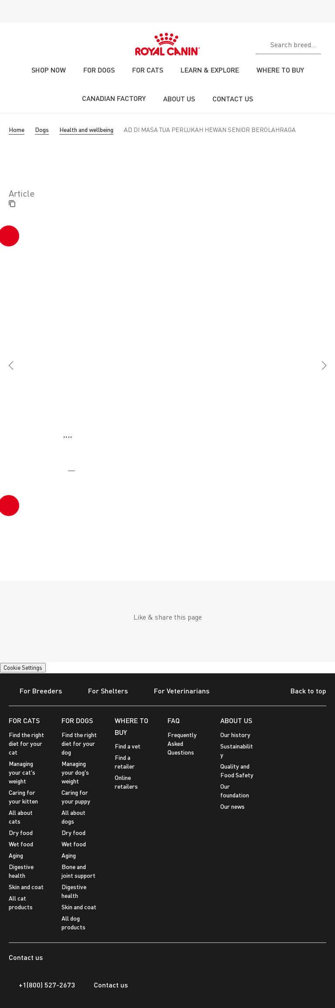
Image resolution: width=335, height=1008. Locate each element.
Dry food (21, 832)
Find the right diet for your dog (79, 743)
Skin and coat (26, 886)
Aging (16, 855)
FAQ (174, 720)
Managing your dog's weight (75, 772)
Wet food (21, 844)
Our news (232, 806)
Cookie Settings (22, 667)
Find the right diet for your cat (26, 743)
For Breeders (35, 691)
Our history (235, 734)
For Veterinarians (176, 691)
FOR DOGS (77, 720)
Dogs (42, 129)
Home (16, 129)
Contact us (106, 984)
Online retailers (126, 782)
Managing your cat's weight (22, 772)
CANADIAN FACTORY (114, 98)
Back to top (301, 691)
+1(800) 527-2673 (42, 984)
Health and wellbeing (86, 129)
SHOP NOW (48, 70)
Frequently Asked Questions (182, 743)
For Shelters (102, 691)
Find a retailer (125, 762)
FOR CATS (24, 720)
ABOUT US (236, 720)
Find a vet (127, 746)
